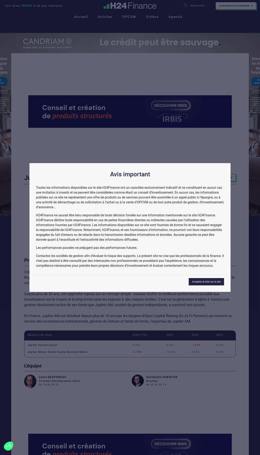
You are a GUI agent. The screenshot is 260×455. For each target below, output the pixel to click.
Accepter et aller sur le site (206, 281)
